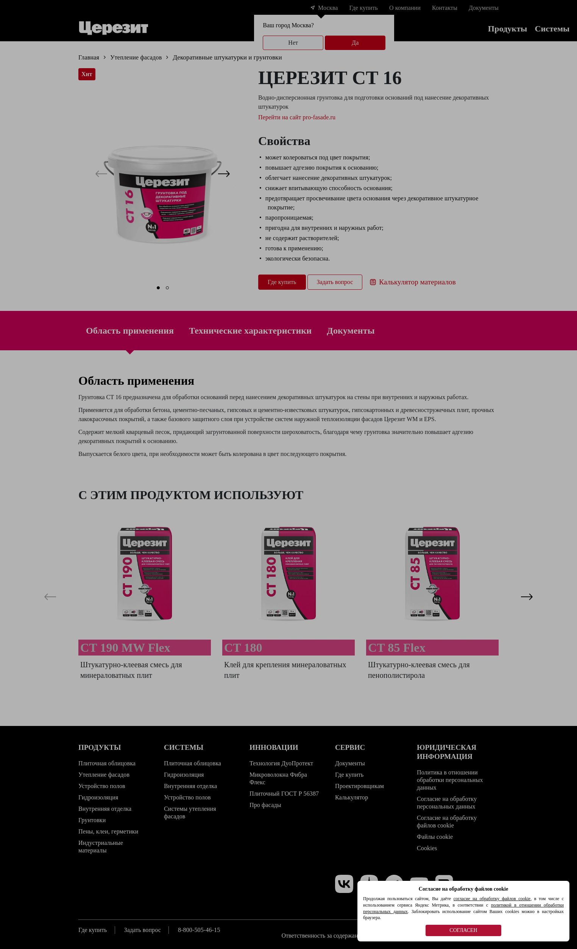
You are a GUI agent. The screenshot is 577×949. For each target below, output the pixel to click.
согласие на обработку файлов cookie (492, 898)
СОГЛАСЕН (463, 930)
